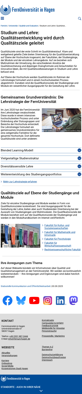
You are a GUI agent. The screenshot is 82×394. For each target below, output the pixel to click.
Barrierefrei (47, 349)
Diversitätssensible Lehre (17, 166)
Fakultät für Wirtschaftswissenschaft (57, 244)
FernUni (4, 26)
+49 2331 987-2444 (18, 336)
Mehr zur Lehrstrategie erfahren (20, 181)
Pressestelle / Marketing (53, 336)
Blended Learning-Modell (17, 150)
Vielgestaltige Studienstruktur (20, 158)
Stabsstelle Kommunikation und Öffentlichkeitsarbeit (26, 286)
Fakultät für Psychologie (57, 238)
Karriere (5, 360)
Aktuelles (6, 353)
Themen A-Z (47, 347)
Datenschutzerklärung (52, 354)
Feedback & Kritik (50, 325)
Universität (13, 26)
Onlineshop (7, 363)
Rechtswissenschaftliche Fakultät (62, 249)
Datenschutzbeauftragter (54, 357)
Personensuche (49, 331)
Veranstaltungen (9, 355)
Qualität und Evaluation (28, 26)
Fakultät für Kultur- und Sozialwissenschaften (56, 227)
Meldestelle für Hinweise (53, 328)
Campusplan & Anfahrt (53, 323)
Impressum (47, 360)
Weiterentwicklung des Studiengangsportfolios (31, 174)
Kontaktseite (48, 320)
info (10, 339)
